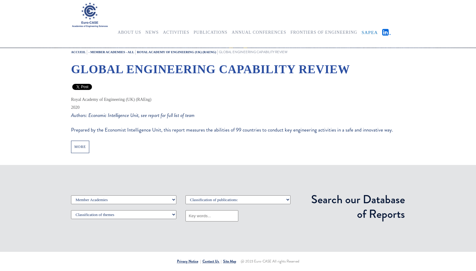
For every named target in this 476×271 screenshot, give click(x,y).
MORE (80, 147)
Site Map (229, 261)
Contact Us (211, 261)
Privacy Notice (187, 261)
